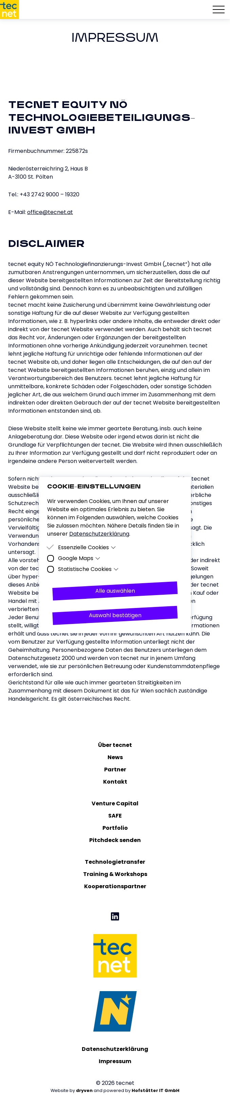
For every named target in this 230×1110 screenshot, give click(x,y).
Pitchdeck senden (115, 840)
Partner (115, 769)
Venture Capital (115, 803)
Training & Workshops (115, 874)
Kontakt (115, 782)
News (115, 757)
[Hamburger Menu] (219, 9)
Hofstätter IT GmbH (155, 1090)
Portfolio (115, 828)
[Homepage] (9, 9)
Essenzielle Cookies (87, 547)
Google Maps (79, 558)
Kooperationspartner (115, 886)
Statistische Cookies (88, 569)
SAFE (115, 816)
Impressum (115, 1061)
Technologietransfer (115, 862)
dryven (84, 1090)
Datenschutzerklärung (115, 1049)
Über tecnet (115, 745)
